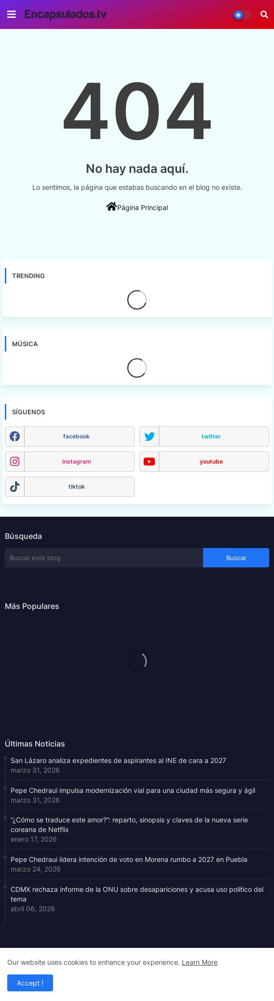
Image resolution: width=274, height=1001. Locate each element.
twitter (211, 436)
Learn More (200, 962)
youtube (211, 461)
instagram (76, 461)
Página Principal (137, 206)
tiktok (76, 486)
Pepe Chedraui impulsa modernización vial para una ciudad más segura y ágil (133, 790)
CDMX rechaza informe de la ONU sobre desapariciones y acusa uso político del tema (137, 894)
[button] (264, 14)
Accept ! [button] (30, 983)
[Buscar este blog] (104, 557)
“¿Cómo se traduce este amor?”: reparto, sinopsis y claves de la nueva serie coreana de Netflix (129, 824)
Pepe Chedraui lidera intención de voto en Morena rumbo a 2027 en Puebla (129, 859)
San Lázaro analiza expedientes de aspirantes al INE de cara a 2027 (118, 760)
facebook (76, 436)
